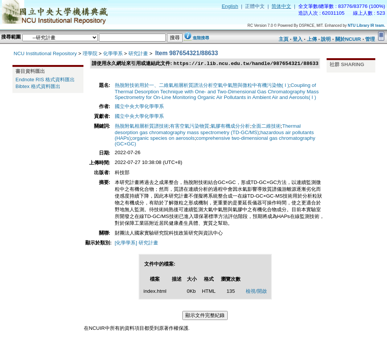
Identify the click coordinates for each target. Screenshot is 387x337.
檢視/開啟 (256, 291)
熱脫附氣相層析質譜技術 (142, 126)
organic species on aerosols (163, 138)
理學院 (90, 53)
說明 (326, 39)
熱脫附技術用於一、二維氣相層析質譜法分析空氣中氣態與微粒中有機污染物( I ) (202, 85)
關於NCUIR (348, 39)
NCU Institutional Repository (45, 53)
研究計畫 (138, 53)
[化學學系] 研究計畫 (136, 243)
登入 (297, 39)
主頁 (283, 39)
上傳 (312, 39)
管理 (370, 39)
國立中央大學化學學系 (139, 107)
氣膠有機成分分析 (230, 126)
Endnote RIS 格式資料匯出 (45, 79)
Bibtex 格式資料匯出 (37, 86)
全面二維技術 (266, 126)
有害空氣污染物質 (189, 126)
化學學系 (113, 53)
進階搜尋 (201, 38)
